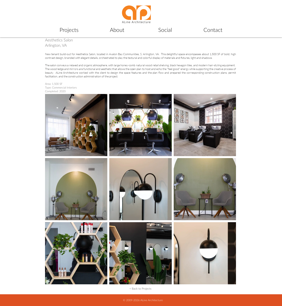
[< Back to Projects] (140, 288)
